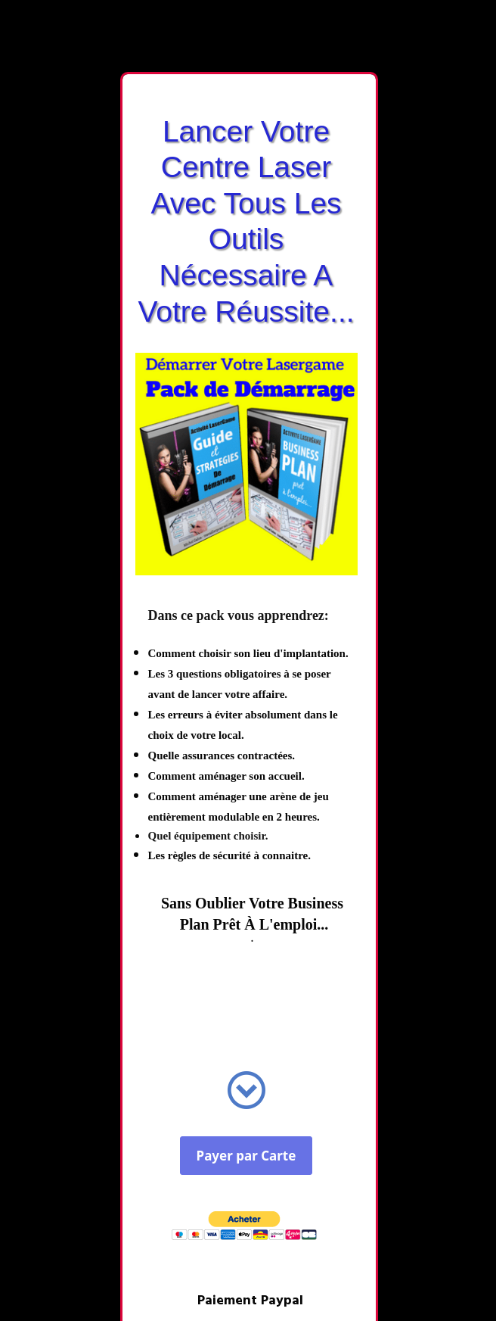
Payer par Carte (246, 1155)
